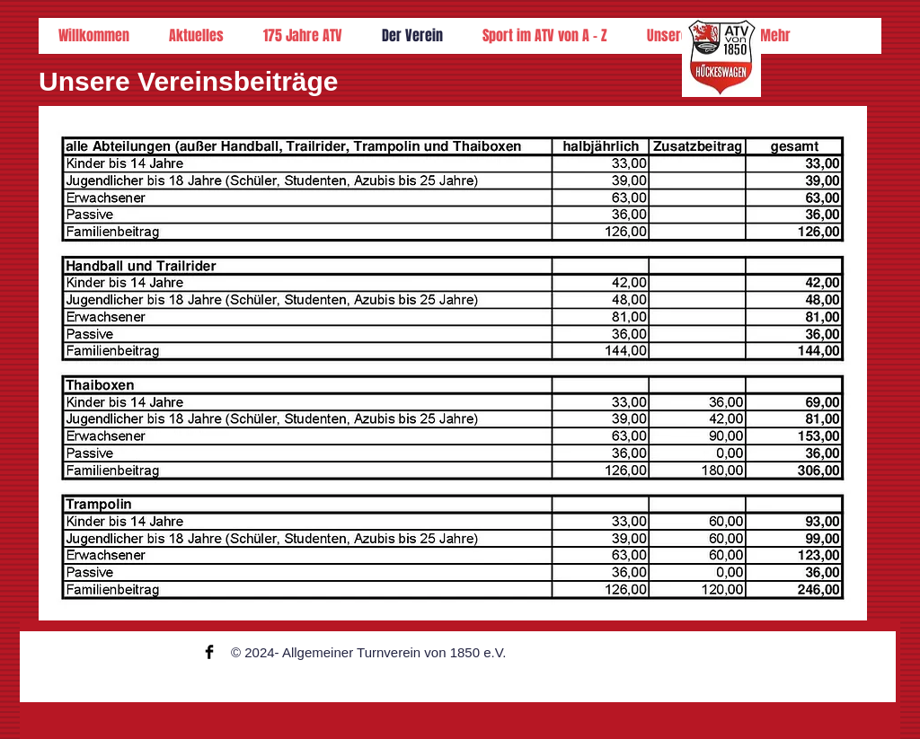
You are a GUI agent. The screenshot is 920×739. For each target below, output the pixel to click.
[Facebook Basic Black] (209, 652)
